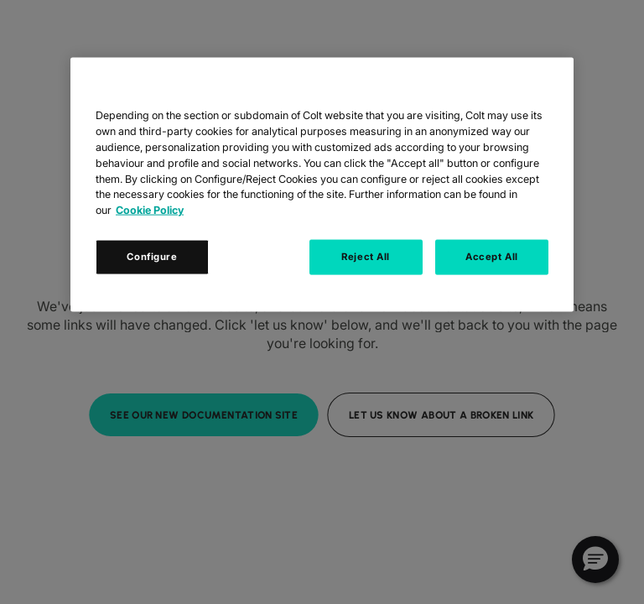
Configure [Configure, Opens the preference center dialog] (152, 257)
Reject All (365, 257)
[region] (322, 185)
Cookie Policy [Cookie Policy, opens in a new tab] (150, 210)
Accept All (491, 257)
